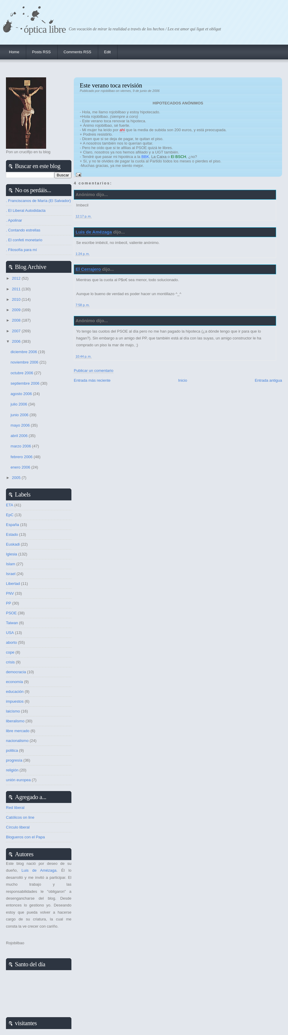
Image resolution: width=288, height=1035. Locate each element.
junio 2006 (20, 415)
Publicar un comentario (93, 370)
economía (14, 681)
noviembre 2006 (25, 362)
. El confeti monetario (24, 240)
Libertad (13, 583)
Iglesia (11, 554)
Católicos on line (20, 817)
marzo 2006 (21, 446)
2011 (17, 289)
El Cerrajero (88, 269)
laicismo (13, 711)
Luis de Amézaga (94, 231)
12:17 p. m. (84, 216)
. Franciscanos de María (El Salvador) (38, 200)
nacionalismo (17, 740)
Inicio (182, 380)
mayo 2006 (21, 425)
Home (14, 52)
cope (10, 652)
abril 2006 (20, 435)
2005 (17, 477)
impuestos (15, 701)
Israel (10, 573)
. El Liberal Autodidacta (26, 210)
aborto (11, 642)
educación (15, 691)
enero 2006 (21, 467)
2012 (17, 278)
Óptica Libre (45, 29)
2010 (17, 299)
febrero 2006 (22, 457)
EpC (9, 515)
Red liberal (15, 807)
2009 (17, 310)
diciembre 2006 (24, 352)
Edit (107, 52)
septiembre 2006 (25, 383)
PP (8, 603)
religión (12, 770)
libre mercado (17, 731)
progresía (14, 760)
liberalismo (15, 721)
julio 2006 (19, 404)
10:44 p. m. (84, 356)
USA (10, 632)
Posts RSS (41, 52)
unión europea (18, 780)
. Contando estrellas (23, 230)
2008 (17, 320)
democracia (16, 672)
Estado (12, 534)
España (12, 524)
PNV (10, 593)
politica (12, 750)
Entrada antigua (268, 380)
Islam (10, 564)
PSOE (11, 613)
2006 (17, 341)
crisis (10, 662)
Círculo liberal (17, 827)
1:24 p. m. (83, 254)
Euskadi (13, 544)
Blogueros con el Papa (25, 837)
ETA (9, 505)
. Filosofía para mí (21, 250)
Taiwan (12, 623)
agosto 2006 (22, 394)
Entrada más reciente (92, 380)
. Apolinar (14, 220)
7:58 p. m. (83, 305)
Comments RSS (77, 52)
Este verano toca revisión (111, 85)
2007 (17, 331)
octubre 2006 (23, 373)
